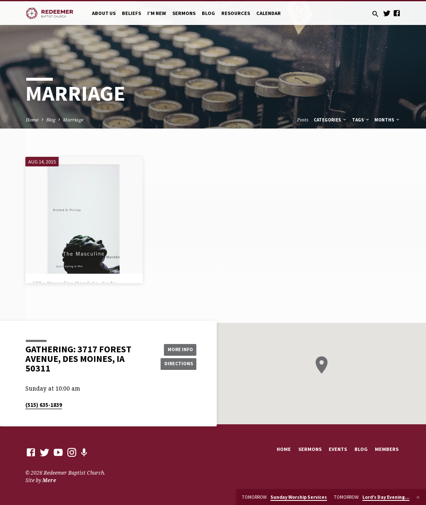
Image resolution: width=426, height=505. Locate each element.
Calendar (268, 13)
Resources (235, 13)
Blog (208, 13)
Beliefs (131, 13)
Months (387, 120)
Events (338, 449)
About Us (104, 13)
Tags (361, 120)
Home (32, 119)
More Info (177, 349)
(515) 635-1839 (43, 404)
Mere (49, 480)
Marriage (73, 119)
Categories (330, 120)
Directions (178, 364)
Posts (302, 119)
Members (387, 449)
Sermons (184, 13)
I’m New (156, 13)
